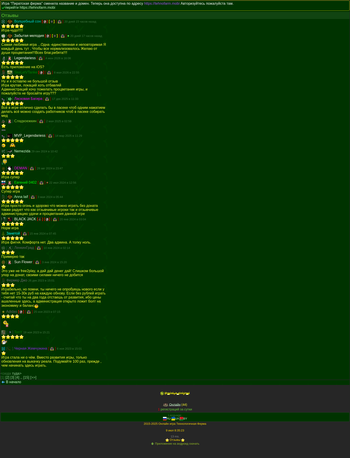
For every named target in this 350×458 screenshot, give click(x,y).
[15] (26, 377)
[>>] (33, 377)
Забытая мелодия (29, 36)
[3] (12, 377)
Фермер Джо (17, 280)
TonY (18, 332)
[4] (17, 377)
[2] (7, 377)
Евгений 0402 (26, 182)
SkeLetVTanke (26, 72)
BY (183, 418)
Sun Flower (23, 262)
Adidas (12, 311)
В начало (13, 382)
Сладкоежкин (26, 121)
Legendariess (25, 58)
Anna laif (21, 197)
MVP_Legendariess (30, 135)
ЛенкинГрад (24, 248)
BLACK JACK (25, 219)
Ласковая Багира (28, 99)
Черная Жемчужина (31, 348)
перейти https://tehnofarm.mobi (30, 7)
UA (175, 418)
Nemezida (22, 151)
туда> (17, 373)
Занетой (13, 233)
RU (167, 418)
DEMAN (21, 168)
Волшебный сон (28, 21)
